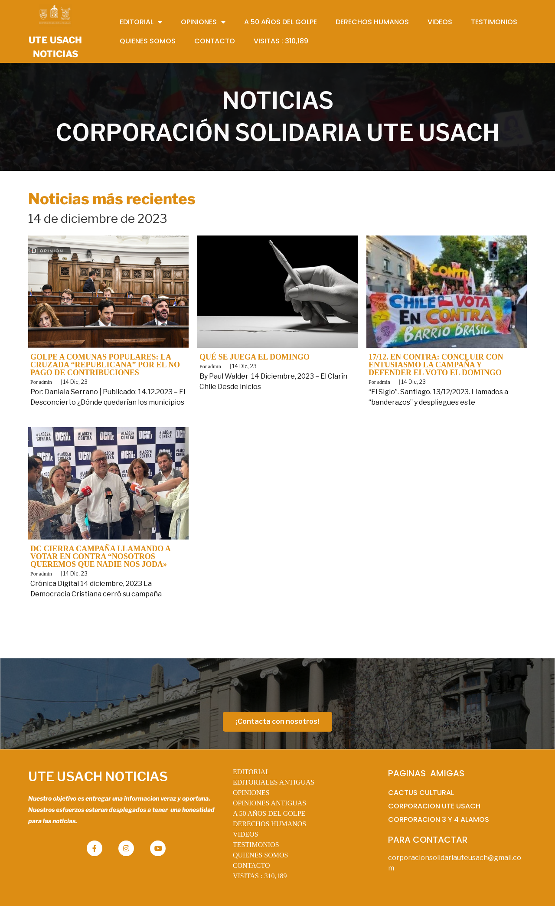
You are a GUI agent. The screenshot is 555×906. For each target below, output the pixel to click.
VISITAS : (260, 876)
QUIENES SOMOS (260, 855)
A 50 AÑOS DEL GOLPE (269, 813)
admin (45, 382)
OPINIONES (251, 792)
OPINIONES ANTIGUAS (269, 803)
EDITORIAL (251, 771)
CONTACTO (251, 865)
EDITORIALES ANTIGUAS (274, 782)
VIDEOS (245, 834)
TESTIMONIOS (256, 844)
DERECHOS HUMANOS (269, 824)
